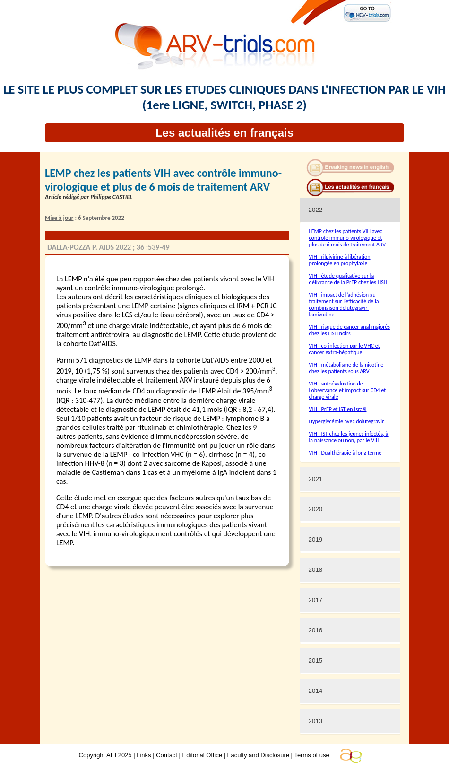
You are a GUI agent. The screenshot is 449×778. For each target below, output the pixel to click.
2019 (316, 539)
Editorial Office (202, 755)
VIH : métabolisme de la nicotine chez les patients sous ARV (346, 368)
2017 (316, 599)
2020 (316, 509)
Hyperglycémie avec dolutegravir (346, 421)
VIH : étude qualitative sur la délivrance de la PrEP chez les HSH (348, 279)
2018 (316, 569)
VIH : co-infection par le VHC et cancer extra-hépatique (344, 349)
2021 (316, 478)
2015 (316, 660)
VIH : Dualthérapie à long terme (345, 452)
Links (144, 755)
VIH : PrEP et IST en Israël (338, 409)
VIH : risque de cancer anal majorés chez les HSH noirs (349, 330)
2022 (316, 209)
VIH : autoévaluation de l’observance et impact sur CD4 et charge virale (347, 390)
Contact (166, 755)
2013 (316, 721)
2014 (316, 690)
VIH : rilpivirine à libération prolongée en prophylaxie (340, 260)
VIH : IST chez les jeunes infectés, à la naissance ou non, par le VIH (349, 437)
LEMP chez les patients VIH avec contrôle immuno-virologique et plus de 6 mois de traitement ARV (347, 238)
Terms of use (311, 755)
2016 (316, 630)
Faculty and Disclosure (258, 755)
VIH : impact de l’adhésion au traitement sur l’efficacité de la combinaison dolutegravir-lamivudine (344, 304)
